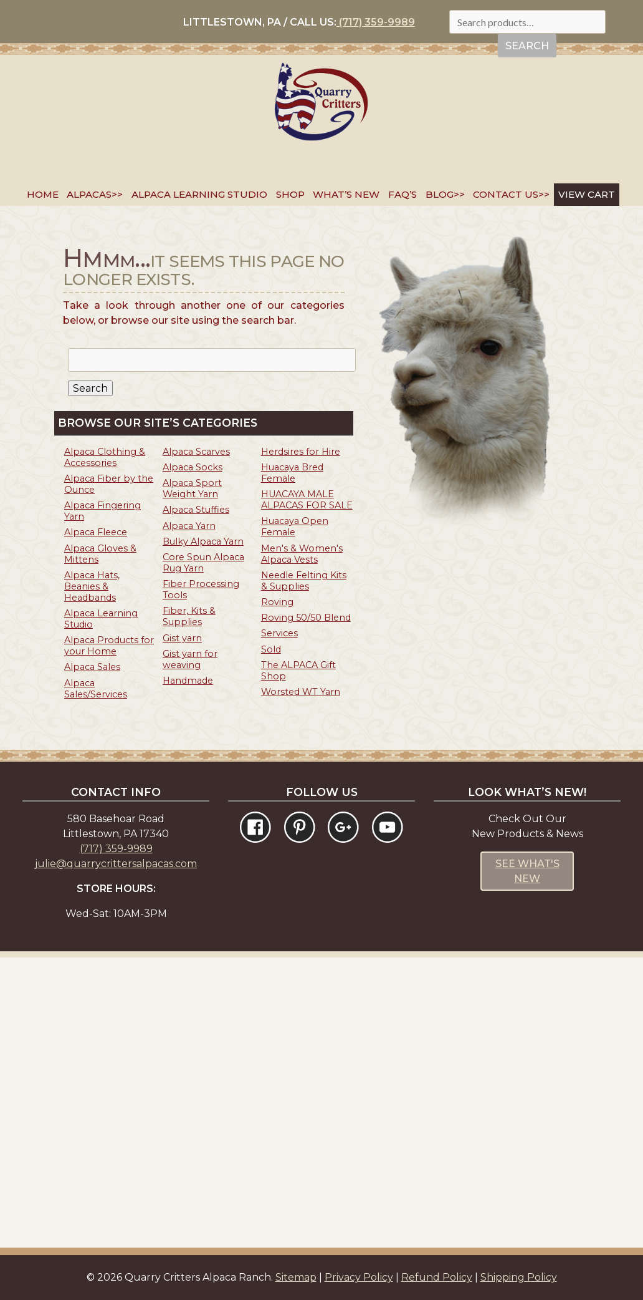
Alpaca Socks (192, 467)
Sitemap (296, 1277)
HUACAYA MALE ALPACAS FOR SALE (307, 499)
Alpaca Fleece (95, 532)
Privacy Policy (359, 1277)
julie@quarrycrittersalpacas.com (116, 864)
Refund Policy (436, 1277)
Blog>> (445, 194)
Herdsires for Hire (300, 451)
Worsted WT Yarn (300, 691)
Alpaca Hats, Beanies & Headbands (92, 586)
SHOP (290, 194)
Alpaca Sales (92, 666)
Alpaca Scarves (196, 451)
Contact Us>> (511, 194)
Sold (271, 649)
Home (43, 194)
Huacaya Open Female (294, 526)
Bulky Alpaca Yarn (203, 541)
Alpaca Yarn (189, 525)
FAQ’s (402, 194)
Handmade (188, 680)
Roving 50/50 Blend (306, 617)
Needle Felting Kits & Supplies (303, 581)
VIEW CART (586, 194)
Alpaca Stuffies (196, 509)
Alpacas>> (95, 194)
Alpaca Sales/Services (95, 688)
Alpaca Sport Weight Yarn (192, 488)
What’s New (346, 194)
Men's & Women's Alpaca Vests (302, 554)
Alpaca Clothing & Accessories (104, 457)
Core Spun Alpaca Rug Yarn (203, 562)
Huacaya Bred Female (292, 473)
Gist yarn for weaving (190, 659)
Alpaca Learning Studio (199, 194)
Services (279, 633)
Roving (277, 602)
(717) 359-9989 (375, 22)
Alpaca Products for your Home (109, 645)
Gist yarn (182, 638)
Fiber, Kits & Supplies (189, 616)
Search (527, 46)
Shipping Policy (518, 1277)
